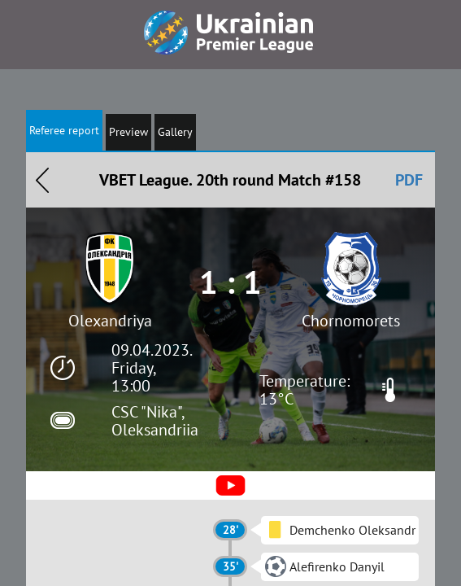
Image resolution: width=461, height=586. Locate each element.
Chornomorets (351, 320)
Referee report (64, 130)
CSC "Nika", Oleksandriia (154, 421)
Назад (42, 180)
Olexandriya (110, 320)
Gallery (175, 132)
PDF (409, 179)
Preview (128, 132)
